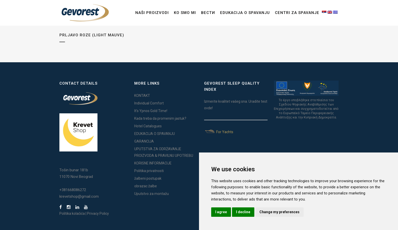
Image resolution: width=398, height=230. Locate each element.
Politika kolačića (72, 213)
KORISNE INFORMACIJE (153, 163)
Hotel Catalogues (148, 126)
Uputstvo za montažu (151, 194)
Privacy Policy (98, 213)
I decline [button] (243, 212)
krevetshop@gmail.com (79, 196)
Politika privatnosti (149, 171)
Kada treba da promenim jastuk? (160, 118)
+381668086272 (72, 190)
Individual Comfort (149, 103)
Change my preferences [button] (279, 212)
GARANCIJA (144, 141)
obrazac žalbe (145, 186)
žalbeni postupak (147, 178)
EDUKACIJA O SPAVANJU (154, 134)
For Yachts (218, 132)
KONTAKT (142, 96)
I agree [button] (221, 212)
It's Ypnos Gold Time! (150, 111)
